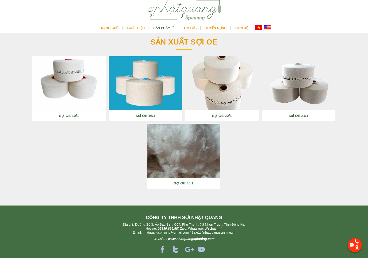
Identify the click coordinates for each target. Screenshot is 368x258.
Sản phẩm (164, 27)
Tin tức (190, 28)
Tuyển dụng (216, 28)
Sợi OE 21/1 (298, 116)
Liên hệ (241, 28)
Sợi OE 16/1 (145, 116)
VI (258, 27)
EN (267, 27)
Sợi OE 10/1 (69, 116)
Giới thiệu (136, 28)
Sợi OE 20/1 (222, 116)
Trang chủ (109, 28)
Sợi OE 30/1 (183, 183)
